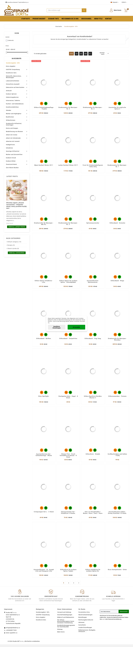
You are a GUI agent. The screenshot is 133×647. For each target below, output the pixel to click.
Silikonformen (10, 120)
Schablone (9, 148)
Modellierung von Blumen (14, 131)
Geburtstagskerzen (12, 97)
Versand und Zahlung (64, 615)
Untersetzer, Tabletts (13, 100)
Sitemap (60, 632)
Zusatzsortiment (11, 164)
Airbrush (9, 90)
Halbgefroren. (10, 144)
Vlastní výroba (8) (13, 248)
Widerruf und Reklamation (65, 620)
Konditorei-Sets (11, 72)
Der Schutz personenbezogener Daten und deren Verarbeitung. (65, 624)
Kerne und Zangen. (12, 128)
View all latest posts (16, 227)
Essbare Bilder (11, 161)
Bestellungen (82, 620)
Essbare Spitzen (11, 94)
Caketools (11, 40)
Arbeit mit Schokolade (13, 138)
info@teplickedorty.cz (13, 630)
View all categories (16, 253)
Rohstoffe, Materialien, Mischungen (13, 76)
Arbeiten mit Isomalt (13, 141)
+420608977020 (11, 633)
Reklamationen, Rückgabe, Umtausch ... (87, 633)
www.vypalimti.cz (11, 635)
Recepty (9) (11, 245)
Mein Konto (61, 634)
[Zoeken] (64, 10)
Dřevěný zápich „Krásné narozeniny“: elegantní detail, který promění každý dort (16, 205)
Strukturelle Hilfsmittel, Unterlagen (14, 124)
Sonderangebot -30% (13, 63)
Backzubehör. (17, 58)
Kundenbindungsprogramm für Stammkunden (66, 628)
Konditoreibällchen (12, 107)
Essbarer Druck (11, 157)
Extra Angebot (10, 66)
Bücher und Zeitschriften (14, 154)
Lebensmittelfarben (12, 81)
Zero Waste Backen (12, 167)
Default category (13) (14, 241)
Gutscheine (82, 627)
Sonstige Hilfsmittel (12, 151)
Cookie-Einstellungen (85, 630)
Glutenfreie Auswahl (13, 84)
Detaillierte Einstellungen (57, 327)
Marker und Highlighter (13, 113)
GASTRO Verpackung (13, 69)
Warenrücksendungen (85, 617)
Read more (9, 223)
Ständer (8, 110)
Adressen (81, 625)
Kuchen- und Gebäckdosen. (15, 104)
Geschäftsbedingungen (64, 617)
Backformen (10, 117)
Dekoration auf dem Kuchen (15, 87)
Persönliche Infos (84, 615)
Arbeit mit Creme (11, 135)
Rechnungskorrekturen (85, 622)
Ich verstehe (76, 327)
